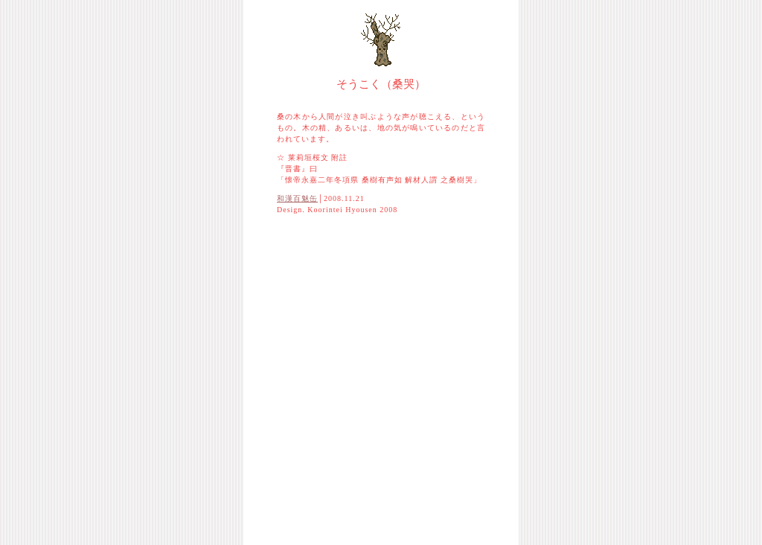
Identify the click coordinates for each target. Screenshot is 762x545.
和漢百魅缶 (297, 198)
